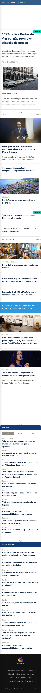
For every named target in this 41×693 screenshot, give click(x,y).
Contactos (30, 674)
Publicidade (11, 674)
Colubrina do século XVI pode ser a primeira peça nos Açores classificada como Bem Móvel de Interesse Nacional (19, 340)
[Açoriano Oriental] (20, 665)
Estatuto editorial (27, 671)
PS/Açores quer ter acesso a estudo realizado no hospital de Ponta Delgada (18, 149)
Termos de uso (26, 677)
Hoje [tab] (8, 433)
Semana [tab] (20, 433)
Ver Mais (38, 115)
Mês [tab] (33, 433)
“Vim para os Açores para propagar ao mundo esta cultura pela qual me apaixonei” (18, 444)
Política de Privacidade (15, 681)
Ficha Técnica (14, 677)
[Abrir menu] (3, 2)
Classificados (20, 674)
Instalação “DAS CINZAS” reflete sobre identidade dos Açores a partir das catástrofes (19, 294)
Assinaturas (29, 681)
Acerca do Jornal (14, 671)
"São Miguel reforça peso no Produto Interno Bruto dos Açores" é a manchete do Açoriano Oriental (19, 474)
